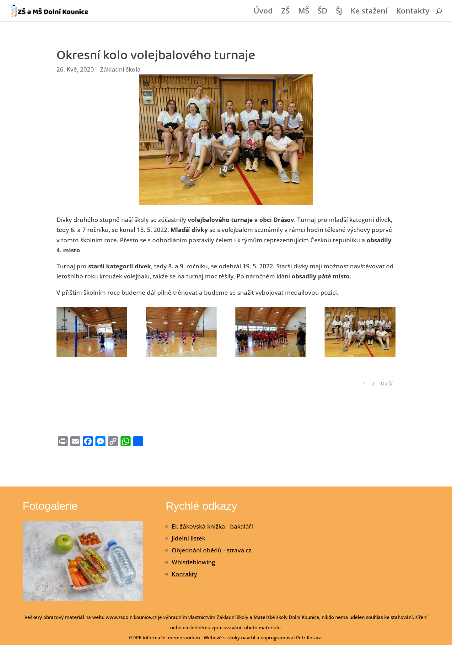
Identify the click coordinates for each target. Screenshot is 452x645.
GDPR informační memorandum (164, 637)
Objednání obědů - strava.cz (211, 550)
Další (386, 383)
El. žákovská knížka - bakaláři (212, 526)
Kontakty (412, 12)
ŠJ (339, 12)
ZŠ (285, 12)
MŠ (303, 12)
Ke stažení (369, 12)
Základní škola (120, 69)
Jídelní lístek (188, 538)
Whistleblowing (193, 562)
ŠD (322, 12)
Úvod (263, 12)
